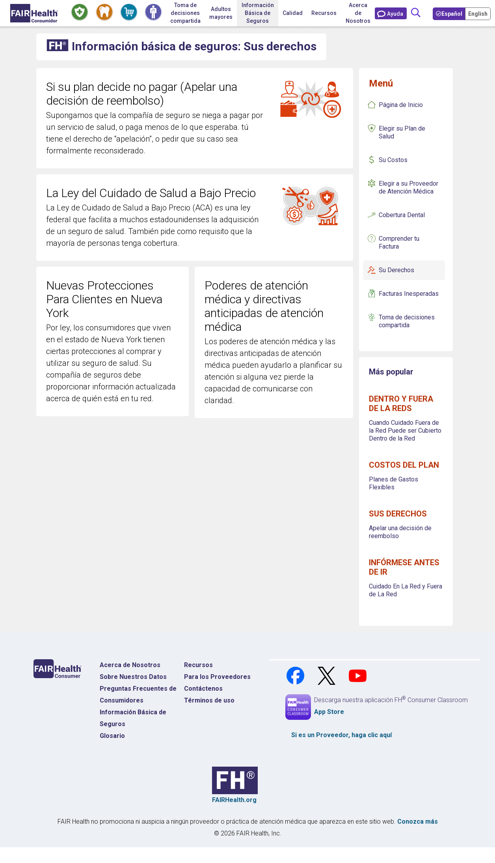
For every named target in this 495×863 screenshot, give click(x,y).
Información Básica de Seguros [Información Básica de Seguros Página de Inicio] (133, 718)
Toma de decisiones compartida (407, 321)
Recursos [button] (324, 13)
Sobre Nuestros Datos (133, 676)
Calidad (293, 13)
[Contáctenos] (391, 13)
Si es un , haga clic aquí (341, 735)
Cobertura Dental (402, 215)
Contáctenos (203, 688)
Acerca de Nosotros (130, 665)
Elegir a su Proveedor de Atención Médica (408, 187)
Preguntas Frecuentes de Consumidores (138, 694)
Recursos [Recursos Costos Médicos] (198, 665)
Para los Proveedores (217, 676)
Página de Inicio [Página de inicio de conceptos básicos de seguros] (401, 105)
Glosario (112, 735)
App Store (329, 711)
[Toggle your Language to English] (479, 13)
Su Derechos (396, 270)
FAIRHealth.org (234, 800)
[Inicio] (34, 13)
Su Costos (393, 160)
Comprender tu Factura (399, 242)
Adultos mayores (221, 13)
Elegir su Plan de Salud (402, 132)
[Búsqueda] (416, 13)
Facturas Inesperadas (409, 293)
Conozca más (417, 821)
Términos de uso (209, 700)
